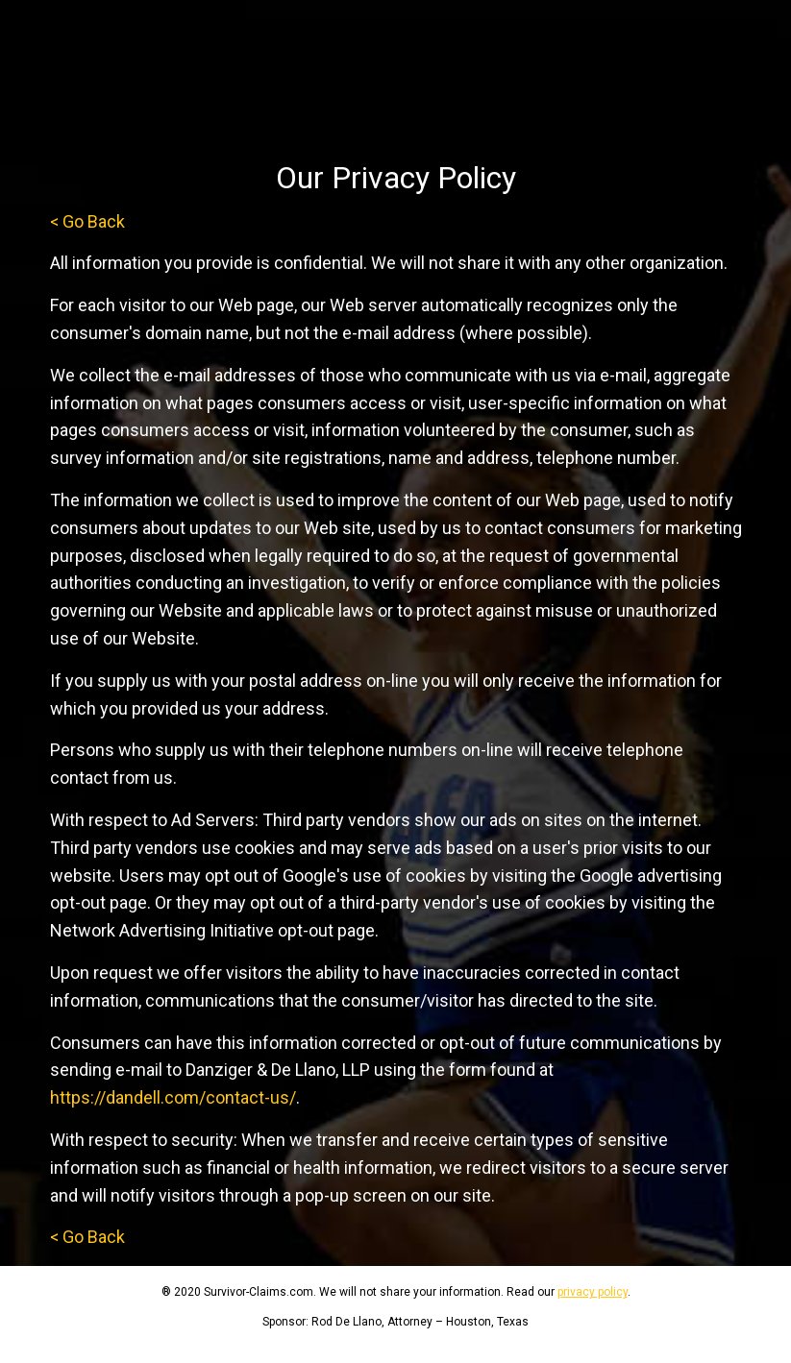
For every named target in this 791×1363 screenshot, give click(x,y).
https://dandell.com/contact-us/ (173, 1097)
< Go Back (87, 221)
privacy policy (592, 1292)
